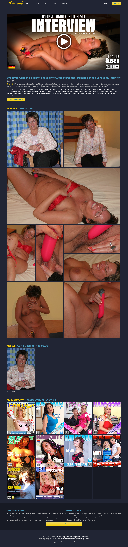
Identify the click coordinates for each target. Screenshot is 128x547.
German (87, 89)
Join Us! (116, 3)
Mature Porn (103, 91)
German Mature (109, 89)
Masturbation (47, 91)
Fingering (80, 89)
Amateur (37, 89)
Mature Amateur (63, 91)
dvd (55, 3)
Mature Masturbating (91, 91)
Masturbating (36, 91)
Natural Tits (22, 93)
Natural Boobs (12, 93)
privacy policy (84, 539)
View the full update (16, 99)
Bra (42, 89)
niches (37, 3)
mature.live (64, 3)
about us (45, 3)
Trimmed (84, 93)
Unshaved (10, 95)
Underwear (103, 93)
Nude (41, 93)
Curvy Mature (53, 89)
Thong (74, 93)
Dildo (60, 89)
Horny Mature (18, 91)
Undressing (112, 93)
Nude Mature (47, 93)
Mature (54, 91)
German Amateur (97, 89)
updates (29, 3)
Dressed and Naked (70, 89)
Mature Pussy (113, 91)
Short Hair (67, 93)
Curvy (46, 89)
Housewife (27, 91)
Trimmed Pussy (93, 93)
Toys (78, 93)
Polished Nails (58, 93)
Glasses (10, 91)
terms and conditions (68, 539)
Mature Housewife (76, 91)
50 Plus (31, 89)
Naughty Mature (32, 93)
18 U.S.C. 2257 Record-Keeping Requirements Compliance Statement (64, 537)
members (105, 3)
